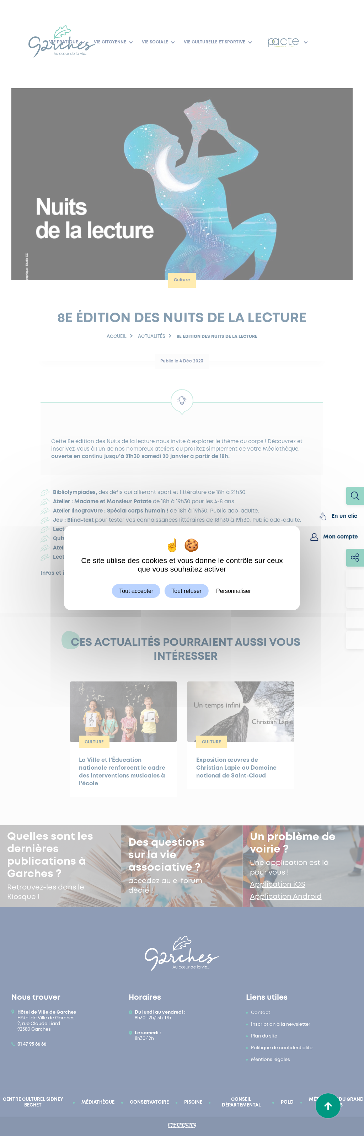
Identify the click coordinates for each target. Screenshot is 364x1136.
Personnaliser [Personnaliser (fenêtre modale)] (233, 591)
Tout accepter (136, 591)
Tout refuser (186, 591)
